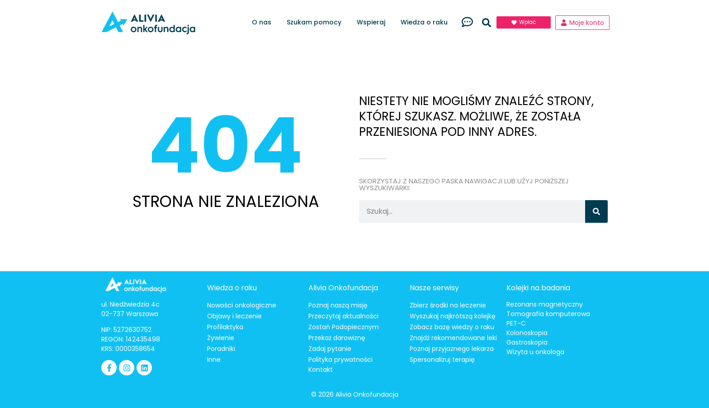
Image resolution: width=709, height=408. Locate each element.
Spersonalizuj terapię (442, 359)
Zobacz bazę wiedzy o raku (452, 326)
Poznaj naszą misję (338, 305)
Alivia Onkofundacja (343, 288)
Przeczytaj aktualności (343, 316)
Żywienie (220, 337)
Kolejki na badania (538, 288)
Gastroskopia (527, 342)
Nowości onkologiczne (241, 305)
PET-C (516, 323)
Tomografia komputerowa (548, 313)
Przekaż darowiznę (336, 337)
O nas (264, 22)
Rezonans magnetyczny (544, 304)
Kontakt (320, 369)
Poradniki (221, 348)
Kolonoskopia (527, 332)
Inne (214, 359)
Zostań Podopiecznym (343, 326)
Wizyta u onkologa (535, 351)
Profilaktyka (225, 326)
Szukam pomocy (316, 22)
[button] (486, 23)
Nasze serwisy (434, 288)
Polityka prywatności (340, 359)
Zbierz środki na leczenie (448, 305)
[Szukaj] (596, 211)
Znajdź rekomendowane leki (453, 337)
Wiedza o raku (426, 22)
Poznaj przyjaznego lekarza (452, 348)
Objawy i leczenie (234, 316)
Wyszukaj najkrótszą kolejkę (453, 316)
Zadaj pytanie (329, 348)
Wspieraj (373, 22)
